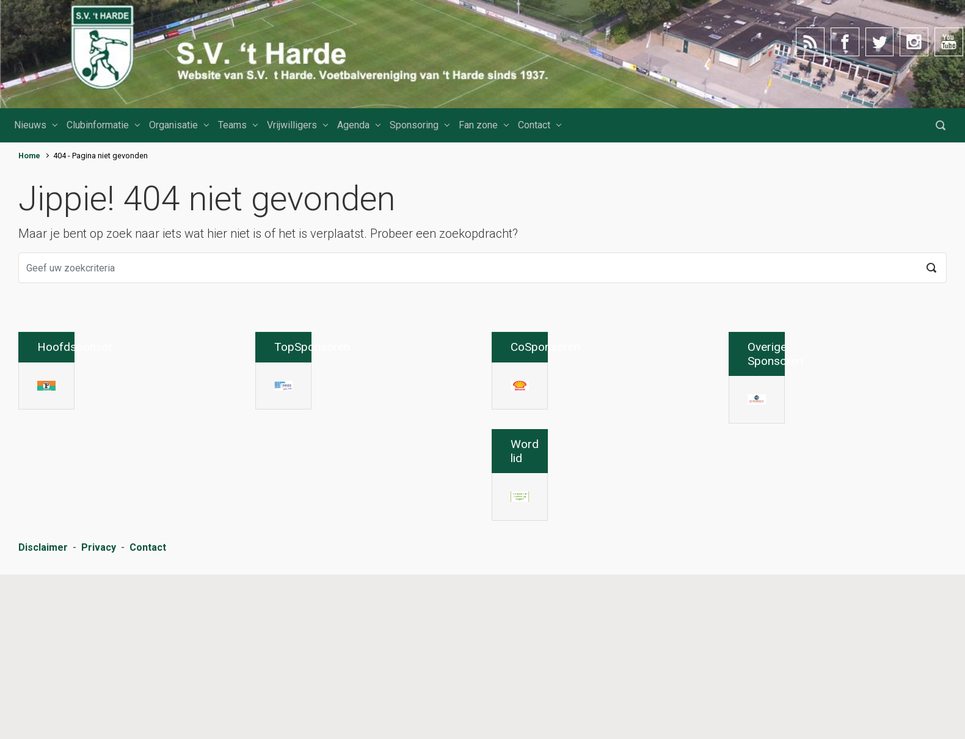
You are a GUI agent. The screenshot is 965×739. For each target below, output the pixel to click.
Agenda (353, 125)
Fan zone (478, 125)
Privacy (98, 713)
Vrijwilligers (292, 125)
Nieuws (30, 125)
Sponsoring (414, 125)
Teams (232, 125)
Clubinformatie (98, 125)
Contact (534, 125)
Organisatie (173, 125)
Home (29, 155)
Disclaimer (43, 713)
